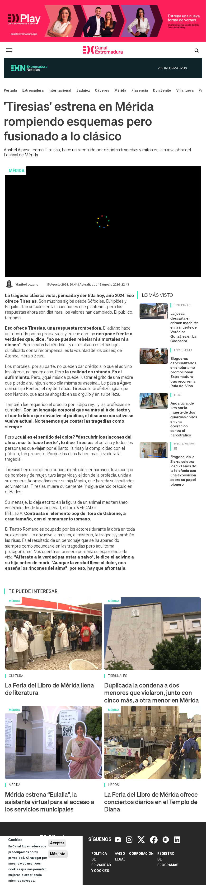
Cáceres (102, 90)
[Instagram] (130, 839)
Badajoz (83, 90)
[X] (141, 839)
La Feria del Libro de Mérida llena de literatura (49, 688)
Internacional (60, 90)
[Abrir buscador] (196, 50)
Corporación (141, 853)
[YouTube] (118, 839)
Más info (58, 854)
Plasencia (139, 90)
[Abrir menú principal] (9, 50)
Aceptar (57, 843)
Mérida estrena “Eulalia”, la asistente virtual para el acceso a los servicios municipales (49, 802)
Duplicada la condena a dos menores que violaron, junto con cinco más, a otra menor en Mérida (151, 692)
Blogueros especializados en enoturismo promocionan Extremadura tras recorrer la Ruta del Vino (183, 372)
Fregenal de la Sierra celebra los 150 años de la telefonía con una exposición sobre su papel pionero (183, 470)
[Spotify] (166, 839)
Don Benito (162, 90)
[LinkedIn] (177, 839)
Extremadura (33, 90)
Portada (10, 90)
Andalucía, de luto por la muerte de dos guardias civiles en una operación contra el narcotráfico (183, 419)
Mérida (120, 90)
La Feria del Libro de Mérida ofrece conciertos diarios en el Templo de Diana (151, 802)
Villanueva (185, 90)
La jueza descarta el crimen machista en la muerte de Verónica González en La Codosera (184, 327)
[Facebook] (154, 839)
